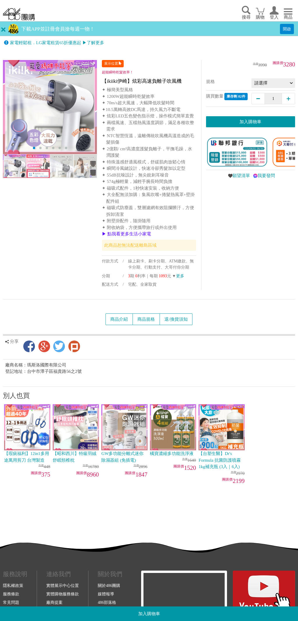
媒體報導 (106, 594)
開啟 (287, 29)
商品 (288, 17)
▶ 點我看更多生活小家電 (126, 234)
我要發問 (266, 175)
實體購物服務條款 (62, 594)
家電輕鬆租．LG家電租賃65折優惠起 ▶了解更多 (57, 43)
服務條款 (11, 594)
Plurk (74, 346)
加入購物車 (149, 613)
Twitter (59, 346)
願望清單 (241, 175)
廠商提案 (54, 602)
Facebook (29, 346)
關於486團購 (109, 585)
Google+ (44, 346)
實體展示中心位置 (62, 585)
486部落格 (107, 602)
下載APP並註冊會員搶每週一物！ (58, 29)
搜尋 (246, 17)
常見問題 (11, 602)
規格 (210, 81)
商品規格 (146, 319)
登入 (274, 17)
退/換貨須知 (175, 319)
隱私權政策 (13, 585)
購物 (260, 17)
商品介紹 (119, 319)
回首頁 (19, 14)
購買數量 (227, 96)
